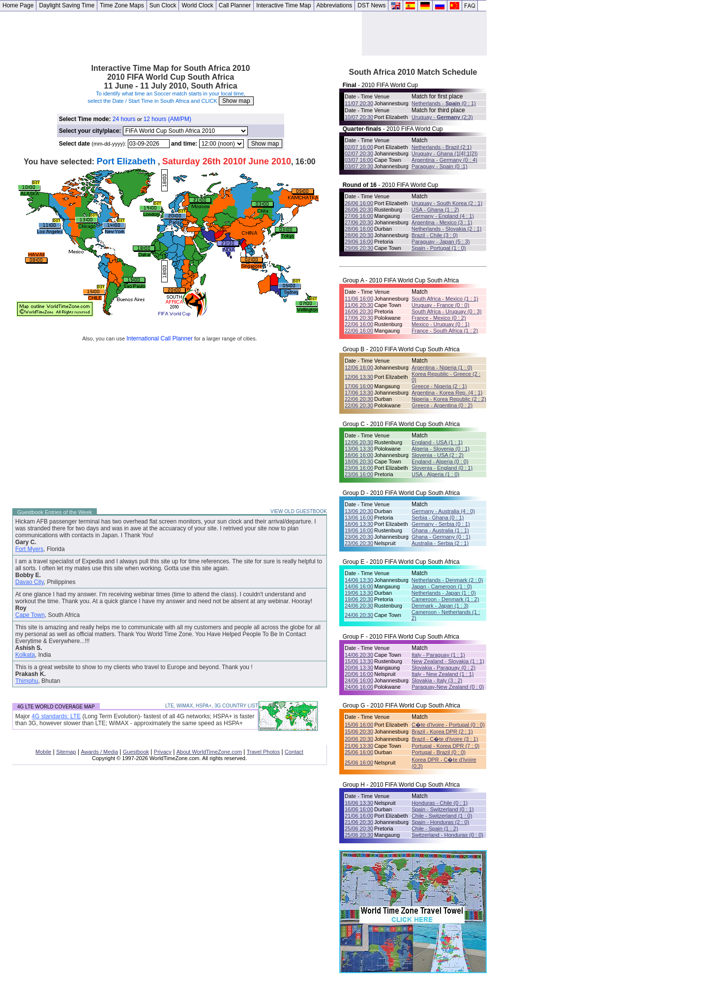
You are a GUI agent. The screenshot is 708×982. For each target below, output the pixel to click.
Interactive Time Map (283, 5)
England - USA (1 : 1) (437, 442)
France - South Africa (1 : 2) (445, 331)
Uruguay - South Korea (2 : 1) (447, 203)
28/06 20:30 (359, 235)
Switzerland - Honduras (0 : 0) (447, 835)
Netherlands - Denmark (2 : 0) (447, 580)
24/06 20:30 (359, 606)
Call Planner (235, 5)
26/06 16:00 (359, 203)
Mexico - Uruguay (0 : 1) (441, 324)
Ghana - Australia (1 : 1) (440, 530)
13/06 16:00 (359, 518)
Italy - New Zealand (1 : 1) (443, 674)
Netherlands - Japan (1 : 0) (444, 593)
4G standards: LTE (56, 716)
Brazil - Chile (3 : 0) (435, 235)
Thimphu (26, 680)
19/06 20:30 (359, 599)
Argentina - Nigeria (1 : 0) (442, 367)
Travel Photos (263, 752)
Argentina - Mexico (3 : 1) (442, 222)
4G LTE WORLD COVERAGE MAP (56, 706)
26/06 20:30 (359, 210)
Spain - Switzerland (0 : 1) (443, 809)
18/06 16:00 (359, 455)
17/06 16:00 (359, 386)
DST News (371, 5)
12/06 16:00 (359, 367)
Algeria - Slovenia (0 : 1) (441, 449)
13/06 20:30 (359, 511)
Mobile (43, 752)
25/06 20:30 (359, 828)
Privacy (163, 752)
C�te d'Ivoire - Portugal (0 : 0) (448, 725)
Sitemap (66, 752)
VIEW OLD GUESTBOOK (298, 511)
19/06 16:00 (359, 530)
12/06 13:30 (359, 377)
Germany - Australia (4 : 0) (443, 511)
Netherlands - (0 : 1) (444, 103)
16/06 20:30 (359, 311)
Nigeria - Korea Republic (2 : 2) (449, 399)
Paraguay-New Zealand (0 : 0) (448, 687)
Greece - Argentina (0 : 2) (442, 405)
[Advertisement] (181, 33)
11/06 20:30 (359, 305)
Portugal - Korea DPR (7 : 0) (445, 746)
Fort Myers (29, 549)
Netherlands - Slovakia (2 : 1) (446, 229)
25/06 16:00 (359, 752)
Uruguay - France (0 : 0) (440, 305)
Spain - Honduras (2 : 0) (440, 822)
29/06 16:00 (359, 242)
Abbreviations (335, 5)
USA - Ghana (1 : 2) (435, 210)
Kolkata (25, 654)
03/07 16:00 (359, 160)
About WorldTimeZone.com (209, 752)
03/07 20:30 (359, 166)
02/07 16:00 (359, 147)
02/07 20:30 (359, 153)
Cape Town (30, 615)
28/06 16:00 (359, 229)
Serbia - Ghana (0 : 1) (438, 518)
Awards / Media (99, 752)
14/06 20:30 (359, 655)
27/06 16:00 (359, 216)
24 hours (124, 119)
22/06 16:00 (359, 324)
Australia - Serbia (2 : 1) (440, 543)
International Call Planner (159, 338)
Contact (294, 752)
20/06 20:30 (359, 739)
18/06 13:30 (359, 524)
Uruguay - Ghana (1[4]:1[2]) (445, 153)
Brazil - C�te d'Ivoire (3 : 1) (445, 739)
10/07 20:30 (359, 117)
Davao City (29, 582)
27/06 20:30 (359, 222)
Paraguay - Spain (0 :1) (440, 166)
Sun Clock (163, 5)
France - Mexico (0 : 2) (439, 318)
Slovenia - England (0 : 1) (442, 468)
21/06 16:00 (359, 816)
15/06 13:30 (359, 661)
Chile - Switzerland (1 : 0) (442, 816)
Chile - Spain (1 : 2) (435, 828)
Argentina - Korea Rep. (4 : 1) (447, 393)
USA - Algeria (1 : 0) (435, 474)
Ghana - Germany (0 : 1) (441, 537)
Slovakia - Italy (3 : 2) (437, 680)
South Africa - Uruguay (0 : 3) (446, 311)
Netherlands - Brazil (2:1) (442, 147)
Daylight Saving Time (66, 5)
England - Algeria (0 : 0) (440, 461)
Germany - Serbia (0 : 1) (441, 524)
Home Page (17, 5)
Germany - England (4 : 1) (443, 216)
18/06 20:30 (359, 461)
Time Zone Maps (122, 5)
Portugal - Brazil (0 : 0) (439, 752)
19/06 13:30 (359, 593)
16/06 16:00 (359, 809)
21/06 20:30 (359, 822)
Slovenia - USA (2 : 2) (438, 455)
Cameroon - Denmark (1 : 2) (445, 599)
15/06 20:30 (359, 732)
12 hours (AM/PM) (167, 119)
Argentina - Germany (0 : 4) (444, 160)
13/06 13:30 (359, 449)
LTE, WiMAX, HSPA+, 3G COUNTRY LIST (211, 705)
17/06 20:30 (359, 318)
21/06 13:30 (359, 746)
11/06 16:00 (359, 299)
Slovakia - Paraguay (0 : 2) (443, 668)
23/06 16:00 (359, 468)
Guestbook (136, 752)
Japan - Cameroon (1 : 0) (442, 586)
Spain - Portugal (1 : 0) (439, 248)
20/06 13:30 (359, 668)
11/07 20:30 (359, 103)
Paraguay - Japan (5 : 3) (441, 242)
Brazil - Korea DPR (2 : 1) (442, 732)
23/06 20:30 (359, 537)
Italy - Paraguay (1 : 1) (438, 655)
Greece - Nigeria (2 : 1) (439, 386)
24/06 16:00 (359, 680)
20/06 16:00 (359, 674)
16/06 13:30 (359, 803)
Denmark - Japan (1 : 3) (440, 606)
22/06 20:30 (359, 399)
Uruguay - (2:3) (442, 117)
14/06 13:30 (359, 580)
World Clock (197, 5)
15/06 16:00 (359, 725)
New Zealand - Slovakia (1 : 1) (448, 661)
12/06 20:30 (359, 442)
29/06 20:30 (359, 248)
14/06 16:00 (359, 586)
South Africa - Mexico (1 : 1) (445, 299)
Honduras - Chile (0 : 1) (440, 803)
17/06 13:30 (359, 393)
